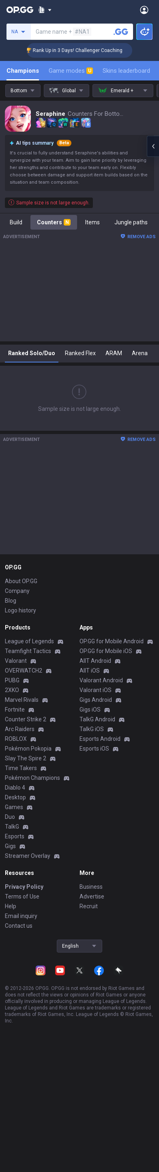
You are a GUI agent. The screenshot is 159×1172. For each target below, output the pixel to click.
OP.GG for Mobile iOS (106, 651)
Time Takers (21, 768)
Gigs (10, 846)
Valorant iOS (96, 690)
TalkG (12, 826)
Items (92, 222)
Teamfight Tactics (28, 651)
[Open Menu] (144, 10)
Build (16, 222)
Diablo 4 (15, 787)
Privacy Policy (24, 886)
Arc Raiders (19, 729)
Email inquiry (21, 916)
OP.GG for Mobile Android (112, 641)
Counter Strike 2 (25, 719)
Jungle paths (131, 222)
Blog (10, 600)
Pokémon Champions (32, 778)
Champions (22, 70)
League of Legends (29, 641)
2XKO (12, 690)
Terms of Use (22, 896)
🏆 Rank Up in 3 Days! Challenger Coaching (83, 50)
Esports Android (100, 739)
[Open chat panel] (153, 146)
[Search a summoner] (121, 32)
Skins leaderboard (126, 70)
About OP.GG (21, 581)
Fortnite (15, 709)
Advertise (92, 896)
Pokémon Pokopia (28, 748)
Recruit (89, 906)
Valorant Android (101, 680)
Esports (14, 836)
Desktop (15, 797)
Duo (10, 817)
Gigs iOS (90, 709)
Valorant (16, 661)
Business (91, 886)
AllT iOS (90, 670)
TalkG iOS (92, 729)
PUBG (12, 680)
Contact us (18, 925)
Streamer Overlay (27, 856)
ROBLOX (16, 739)
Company (17, 591)
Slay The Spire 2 (25, 758)
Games (14, 807)
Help (10, 906)
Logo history (20, 610)
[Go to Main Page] (19, 10)
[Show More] (45, 10)
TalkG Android (97, 719)
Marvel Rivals (22, 700)
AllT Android (95, 661)
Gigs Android (96, 700)
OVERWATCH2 (23, 670)
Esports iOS (94, 748)
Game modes (71, 70)
